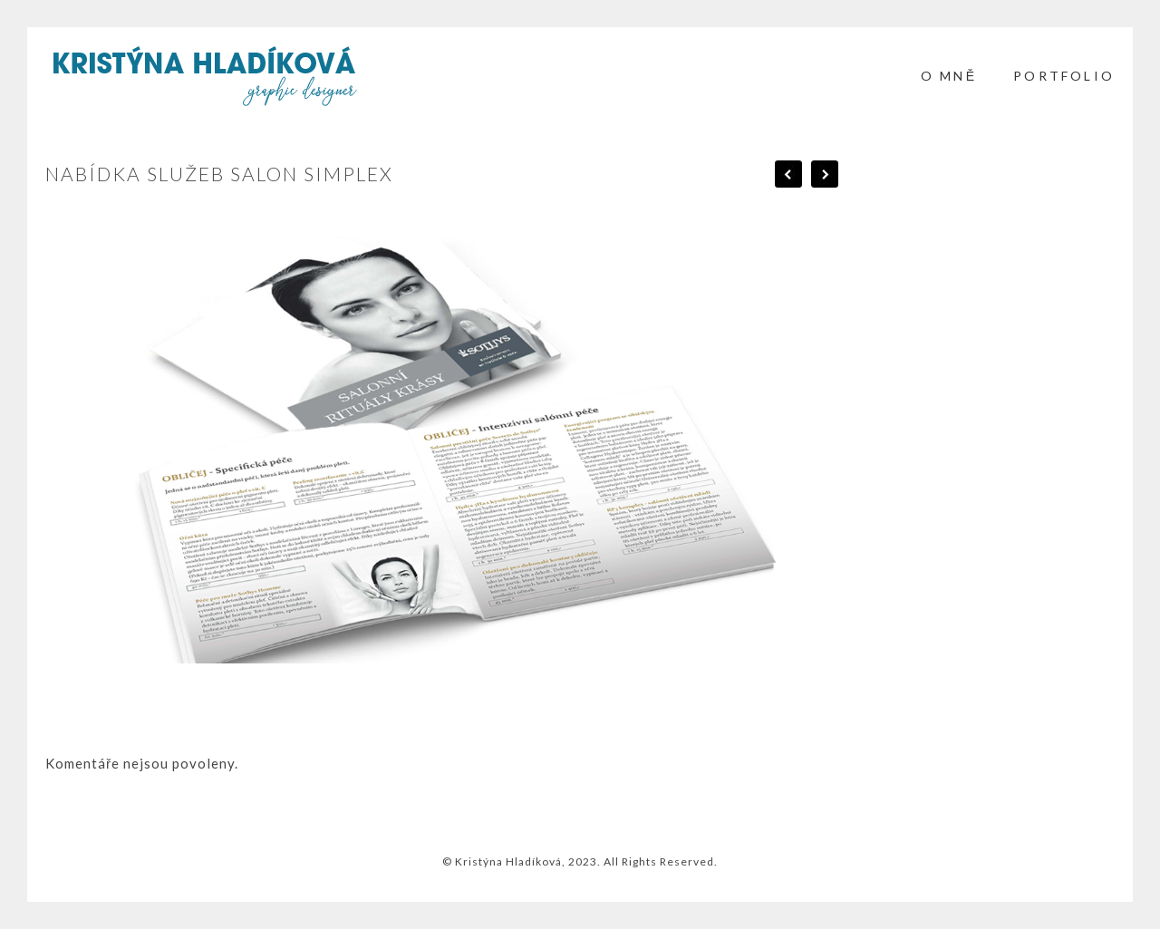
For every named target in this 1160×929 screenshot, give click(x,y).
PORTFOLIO (1064, 75)
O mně (949, 75)
